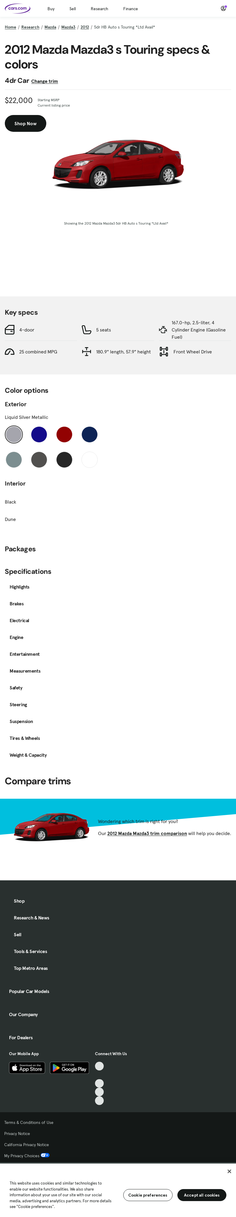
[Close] (229, 1171)
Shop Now (25, 123)
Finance (130, 8)
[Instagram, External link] (99, 1092)
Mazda (50, 27)
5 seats (103, 330)
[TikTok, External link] (99, 1066)
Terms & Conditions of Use (29, 1122)
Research (99, 8)
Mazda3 (68, 27)
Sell (72, 8)
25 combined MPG (38, 352)
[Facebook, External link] (99, 1074)
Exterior (15, 404)
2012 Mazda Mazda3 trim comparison (147, 833)
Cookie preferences (147, 1195)
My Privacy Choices (27, 1155)
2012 (85, 27)
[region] (118, 1189)
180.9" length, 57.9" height (123, 352)
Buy (51, 8)
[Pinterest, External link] (99, 1100)
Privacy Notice (17, 1133)
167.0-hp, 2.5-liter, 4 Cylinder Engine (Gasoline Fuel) (199, 329)
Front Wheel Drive (192, 352)
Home (10, 27)
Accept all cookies (202, 1195)
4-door (26, 330)
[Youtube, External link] (99, 1083)
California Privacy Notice (26, 1144)
